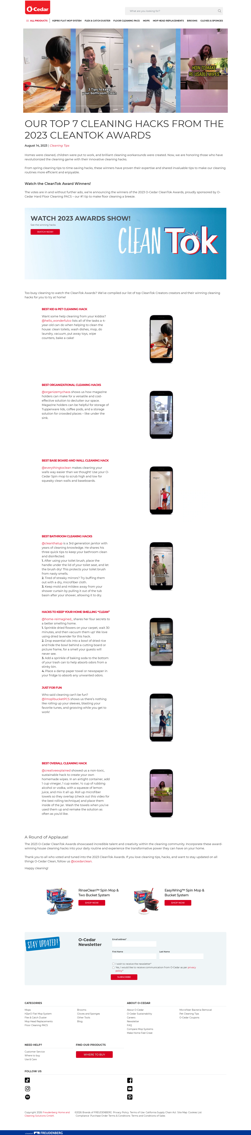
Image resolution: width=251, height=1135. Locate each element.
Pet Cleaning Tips (189, 1013)
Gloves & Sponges (211, 20)
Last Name (164, 951)
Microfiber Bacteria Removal (195, 1009)
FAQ (129, 1025)
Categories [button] (33, 1003)
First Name (117, 951)
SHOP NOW (92, 902)
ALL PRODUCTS (38, 20)
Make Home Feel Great (140, 1033)
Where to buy (32, 1055)
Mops (146, 20)
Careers (131, 1017)
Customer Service (35, 1051)
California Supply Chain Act (161, 1112)
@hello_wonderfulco (56, 320)
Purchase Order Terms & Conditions (110, 1115)
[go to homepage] (38, 7)
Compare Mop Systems (140, 1029)
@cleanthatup (52, 543)
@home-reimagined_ (57, 619)
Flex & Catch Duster (97, 20)
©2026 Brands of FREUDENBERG (93, 1112)
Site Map (182, 1112)
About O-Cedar (135, 1009)
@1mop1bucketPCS (56, 699)
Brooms (192, 20)
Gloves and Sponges (88, 1013)
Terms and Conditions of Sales (148, 1115)
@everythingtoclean (56, 468)
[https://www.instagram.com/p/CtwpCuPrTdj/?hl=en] (125, 243)
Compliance (82, 1115)
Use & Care (31, 1059)
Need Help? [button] (33, 1044)
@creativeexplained (56, 770)
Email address (119, 939)
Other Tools (83, 1017)
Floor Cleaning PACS (126, 20)
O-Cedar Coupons (189, 1017)
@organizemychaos (56, 392)
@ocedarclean (81, 861)
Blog (80, 1021)
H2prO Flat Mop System (66, 20)
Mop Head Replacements (168, 20)
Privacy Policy (121, 1112)
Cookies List (195, 1112)
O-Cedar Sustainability (139, 1013)
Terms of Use (137, 1112)
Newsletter (133, 1021)
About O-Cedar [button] (138, 1003)
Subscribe (124, 977)
